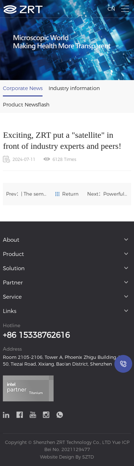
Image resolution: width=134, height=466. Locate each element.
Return (67, 194)
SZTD (87, 457)
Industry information (74, 88)
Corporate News (23, 88)
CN (111, 9)
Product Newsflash (26, 104)
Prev (26, 194)
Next (107, 194)
